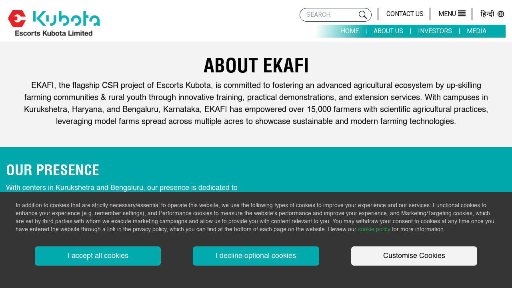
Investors (435, 31)
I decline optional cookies (256, 256)
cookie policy (374, 229)
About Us (388, 31)
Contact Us (405, 14)
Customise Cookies (414, 256)
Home (350, 31)
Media (476, 31)
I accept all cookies (98, 256)
